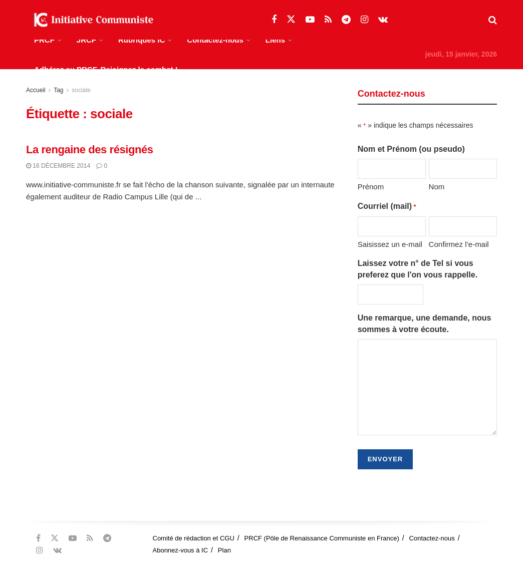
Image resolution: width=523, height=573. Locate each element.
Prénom (371, 186)
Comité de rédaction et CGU (193, 538)
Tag (58, 90)
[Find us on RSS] (328, 20)
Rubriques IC (141, 40)
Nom (437, 186)
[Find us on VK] (383, 20)
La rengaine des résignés (89, 149)
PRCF (44, 40)
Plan (224, 550)
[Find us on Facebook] (274, 20)
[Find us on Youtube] (310, 20)
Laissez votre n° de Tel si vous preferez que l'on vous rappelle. (417, 268)
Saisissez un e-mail (390, 244)
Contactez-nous (215, 40)
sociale (81, 90)
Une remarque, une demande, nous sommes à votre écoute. (424, 323)
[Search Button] (492, 20)
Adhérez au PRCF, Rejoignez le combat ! (106, 69)
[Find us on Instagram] (364, 20)
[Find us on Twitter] (291, 20)
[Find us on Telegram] (346, 20)
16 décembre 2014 (58, 165)
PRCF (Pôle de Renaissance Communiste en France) (321, 538)
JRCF (86, 40)
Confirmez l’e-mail (459, 244)
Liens (275, 40)
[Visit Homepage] (91, 20)
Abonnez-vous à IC (180, 550)
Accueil (36, 90)
